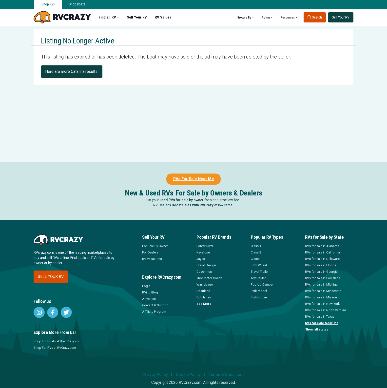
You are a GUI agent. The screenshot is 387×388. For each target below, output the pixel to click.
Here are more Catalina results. (71, 71)
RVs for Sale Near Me (321, 323)
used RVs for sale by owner (182, 200)
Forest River (204, 246)
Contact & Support (155, 305)
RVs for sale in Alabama (322, 246)
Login (146, 286)
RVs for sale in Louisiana (322, 278)
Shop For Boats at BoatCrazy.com (57, 341)
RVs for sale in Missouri (322, 297)
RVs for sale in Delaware (322, 259)
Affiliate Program (154, 311)
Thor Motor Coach (209, 278)
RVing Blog (150, 292)
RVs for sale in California (322, 252)
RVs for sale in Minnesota (323, 291)
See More (204, 304)
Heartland (203, 291)
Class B (256, 252)
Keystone (203, 252)
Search (315, 17)
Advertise (149, 299)
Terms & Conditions (227, 374)
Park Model (259, 291)
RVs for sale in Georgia (321, 271)
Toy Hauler (258, 278)
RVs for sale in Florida (320, 265)
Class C (256, 259)
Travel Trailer (260, 271)
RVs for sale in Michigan (322, 284)
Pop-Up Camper (262, 284)
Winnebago (204, 284)
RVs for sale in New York (322, 304)
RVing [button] (266, 17)
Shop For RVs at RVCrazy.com (55, 347)
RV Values (163, 17)
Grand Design (206, 265)
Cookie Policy (188, 374)
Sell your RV (51, 276)
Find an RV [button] (107, 17)
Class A (256, 246)
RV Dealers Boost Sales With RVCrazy (183, 205)
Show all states (316, 329)
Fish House (259, 297)
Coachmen (204, 271)
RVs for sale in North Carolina (326, 310)
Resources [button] (288, 17)
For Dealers (150, 252)
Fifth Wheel (259, 265)
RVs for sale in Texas (319, 316)
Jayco (200, 259)
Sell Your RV (137, 17)
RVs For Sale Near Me (193, 178)
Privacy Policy (155, 374)
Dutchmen (203, 297)
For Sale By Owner (155, 246)
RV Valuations (152, 259)
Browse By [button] (244, 17)
